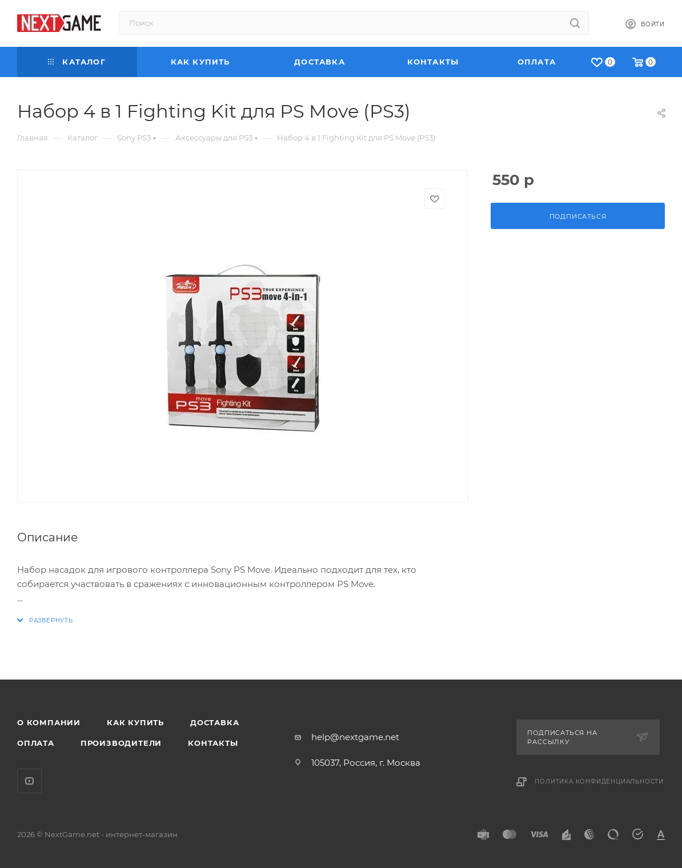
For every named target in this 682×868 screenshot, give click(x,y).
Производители (121, 743)
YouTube (29, 781)
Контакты (213, 743)
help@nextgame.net (355, 737)
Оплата (35, 743)
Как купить (135, 722)
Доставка (214, 722)
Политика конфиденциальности (599, 781)
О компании (49, 722)
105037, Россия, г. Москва (365, 762)
